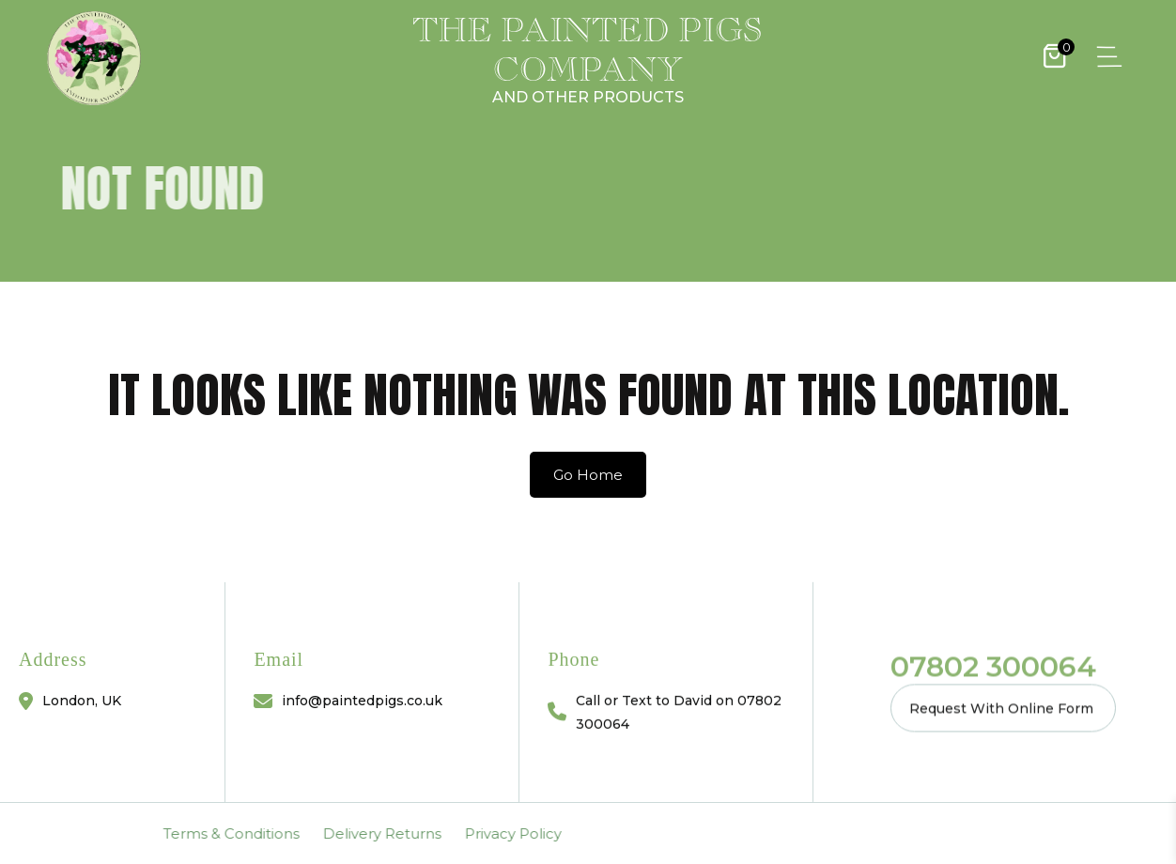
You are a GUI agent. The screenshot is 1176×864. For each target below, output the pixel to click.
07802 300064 (993, 666)
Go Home (588, 475)
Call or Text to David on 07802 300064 (678, 711)
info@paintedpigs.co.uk (362, 700)
